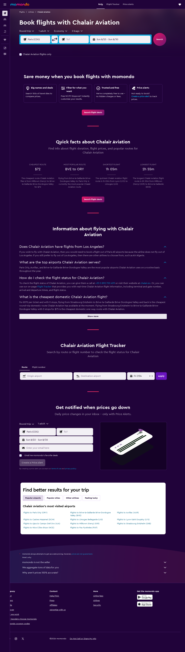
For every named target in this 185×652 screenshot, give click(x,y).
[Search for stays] (5, 19)
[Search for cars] (5, 25)
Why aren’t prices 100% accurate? (99, 572)
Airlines (35, 12)
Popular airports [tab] (37, 498)
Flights (26, 12)
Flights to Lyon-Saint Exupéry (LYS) (137, 520)
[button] (5, 4)
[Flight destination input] (84, 39)
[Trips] (5, 40)
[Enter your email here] (63, 448)
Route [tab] (29, 367)
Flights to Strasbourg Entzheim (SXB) (138, 524)
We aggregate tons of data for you (99, 567)
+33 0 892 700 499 (109, 283)
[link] (97, 112)
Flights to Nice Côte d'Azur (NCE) (43, 528)
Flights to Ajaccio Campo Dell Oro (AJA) (46, 524)
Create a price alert (145, 96)
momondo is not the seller (99, 562)
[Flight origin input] (46, 39)
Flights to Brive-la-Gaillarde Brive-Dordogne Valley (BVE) (95, 514)
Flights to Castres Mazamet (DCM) (43, 520)
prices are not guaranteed (86, 554)
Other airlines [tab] (77, 498)
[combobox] (31, 31)
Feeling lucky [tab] (95, 498)
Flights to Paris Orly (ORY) (40, 513)
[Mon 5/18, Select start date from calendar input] (145, 376)
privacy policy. (75, 468)
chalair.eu (150, 283)
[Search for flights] (5, 13)
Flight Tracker (49, 286)
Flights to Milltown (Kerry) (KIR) (89, 524)
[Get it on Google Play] (149, 597)
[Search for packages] (5, 31)
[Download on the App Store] (149, 604)
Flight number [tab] (43, 367)
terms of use (61, 468)
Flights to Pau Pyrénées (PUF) (88, 528)
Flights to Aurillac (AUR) (132, 513)
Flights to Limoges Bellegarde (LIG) (91, 520)
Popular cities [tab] (57, 498)
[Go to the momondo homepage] (19, 4)
